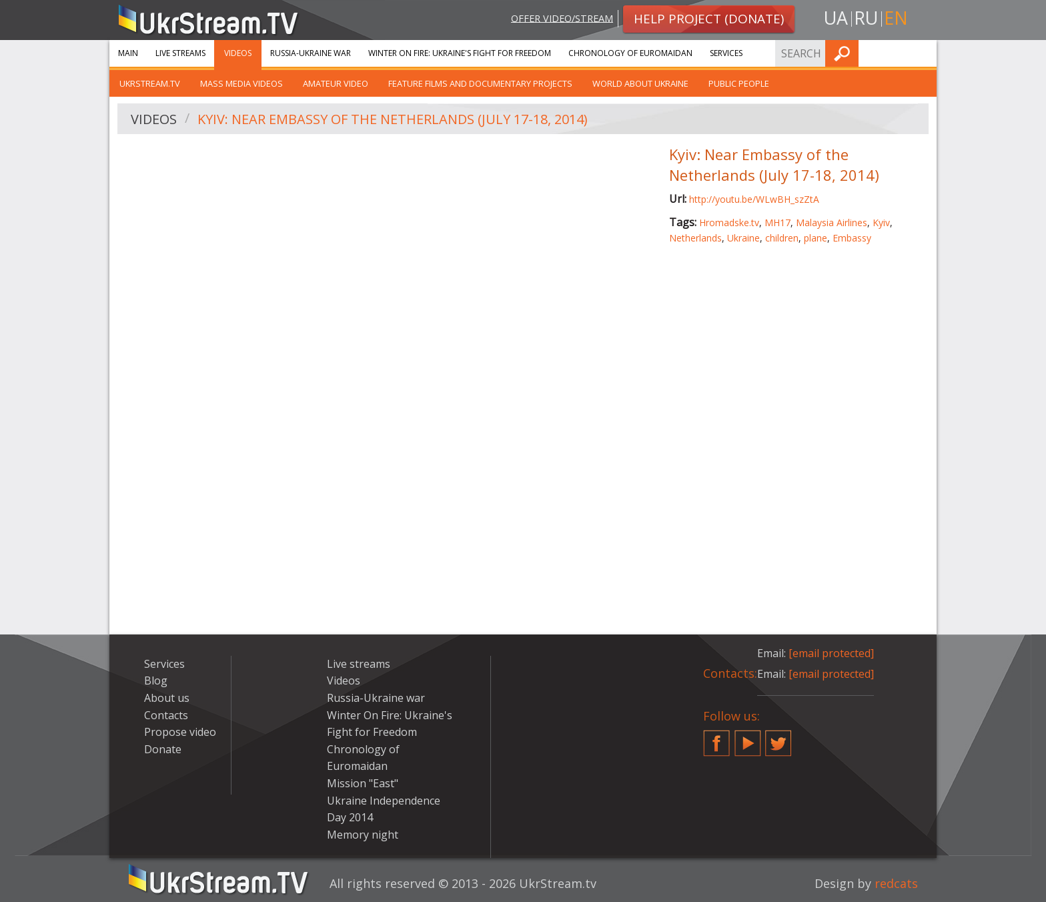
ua (836, 17)
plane (815, 238)
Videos (237, 53)
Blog (155, 680)
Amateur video (335, 83)
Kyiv (881, 222)
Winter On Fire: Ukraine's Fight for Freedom (459, 53)
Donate (162, 749)
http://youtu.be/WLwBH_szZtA (754, 199)
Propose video (180, 732)
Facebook (716, 738)
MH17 (777, 222)
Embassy (852, 238)
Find (923, 53)
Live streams (180, 53)
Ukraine (743, 238)
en (896, 17)
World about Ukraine (640, 83)
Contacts (166, 715)
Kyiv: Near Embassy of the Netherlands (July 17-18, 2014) (392, 119)
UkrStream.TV (149, 83)
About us (166, 698)
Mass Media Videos (241, 83)
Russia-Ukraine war (310, 53)
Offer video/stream (562, 17)
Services (726, 53)
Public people (738, 83)
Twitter (778, 738)
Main (128, 53)
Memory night (362, 834)
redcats (896, 883)
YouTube (747, 738)
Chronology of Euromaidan (630, 53)
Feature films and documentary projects (480, 83)
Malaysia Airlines (831, 222)
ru (866, 17)
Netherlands (695, 238)
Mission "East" (362, 783)
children (782, 238)
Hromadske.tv (729, 222)
